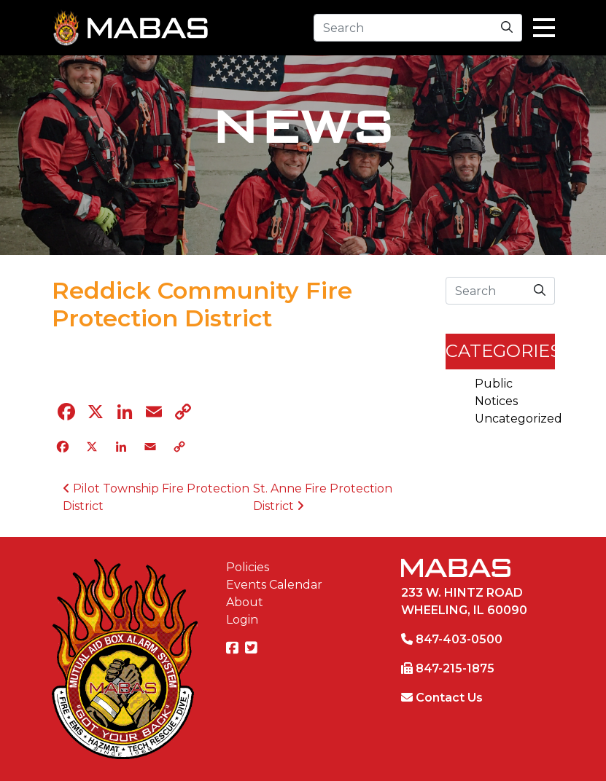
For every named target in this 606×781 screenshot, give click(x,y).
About (244, 602)
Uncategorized (518, 418)
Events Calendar (274, 585)
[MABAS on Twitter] (253, 649)
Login (242, 620)
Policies (247, 567)
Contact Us (449, 698)
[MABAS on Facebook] (234, 649)
